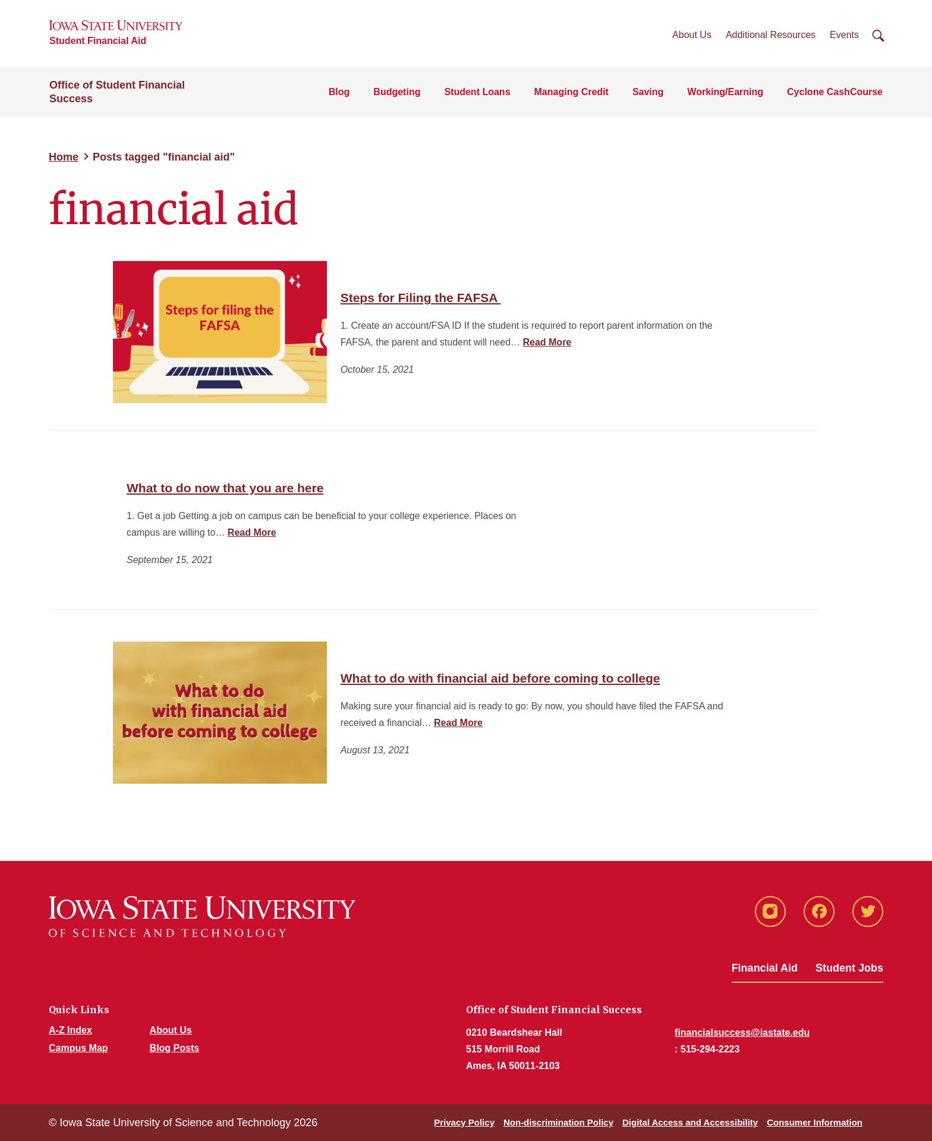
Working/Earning (725, 92)
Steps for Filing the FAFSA (421, 297)
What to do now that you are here (225, 488)
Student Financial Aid (97, 41)
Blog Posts (175, 1048)
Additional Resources (771, 35)
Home (63, 157)
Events (844, 35)
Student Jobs (849, 968)
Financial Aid (765, 968)
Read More (546, 342)
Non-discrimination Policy (558, 1122)
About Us (691, 35)
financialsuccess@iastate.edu (742, 1032)
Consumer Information (814, 1122)
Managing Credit (571, 92)
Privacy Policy (464, 1122)
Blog (339, 92)
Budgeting (396, 92)
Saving (647, 92)
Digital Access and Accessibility (690, 1122)
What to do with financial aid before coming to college (500, 678)
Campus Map (78, 1048)
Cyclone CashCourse (835, 92)
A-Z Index (70, 1030)
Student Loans (477, 92)
